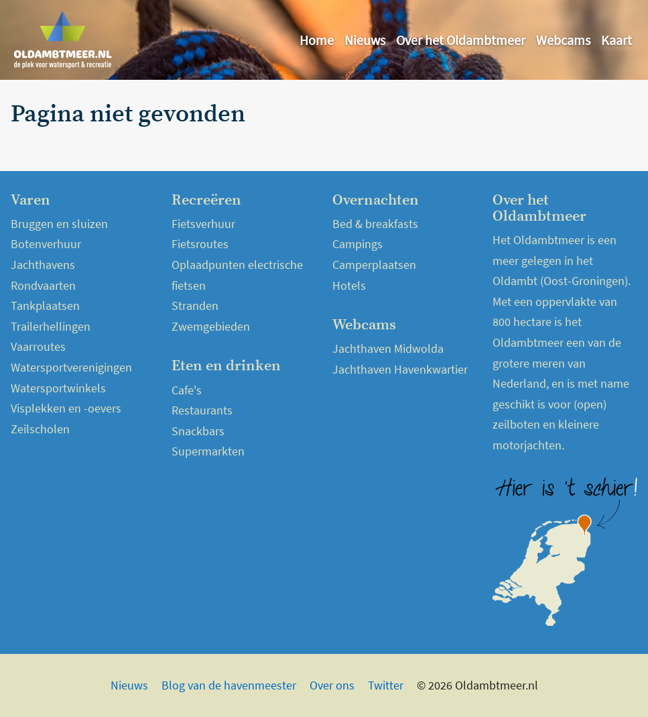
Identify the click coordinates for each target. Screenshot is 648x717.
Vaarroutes (38, 346)
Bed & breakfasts (375, 223)
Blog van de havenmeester (228, 685)
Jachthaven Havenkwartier (400, 369)
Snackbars (198, 431)
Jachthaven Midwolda (388, 348)
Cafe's (187, 390)
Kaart (616, 40)
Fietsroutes (200, 244)
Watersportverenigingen (71, 367)
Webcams (563, 40)
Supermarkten (208, 451)
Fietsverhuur (203, 223)
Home (317, 40)
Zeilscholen (40, 429)
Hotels (349, 285)
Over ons (332, 685)
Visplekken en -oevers (66, 408)
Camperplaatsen (374, 264)
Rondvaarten (43, 285)
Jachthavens (43, 264)
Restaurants (202, 410)
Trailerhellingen (50, 326)
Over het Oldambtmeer (460, 40)
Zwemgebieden (211, 326)
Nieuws (364, 40)
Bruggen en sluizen (59, 223)
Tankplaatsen (45, 305)
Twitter (385, 685)
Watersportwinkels (58, 388)
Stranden (195, 305)
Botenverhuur (46, 244)
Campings (357, 244)
